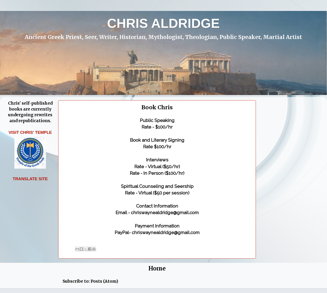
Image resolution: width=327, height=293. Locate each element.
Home (157, 268)
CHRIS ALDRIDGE (163, 23)
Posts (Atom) (104, 281)
